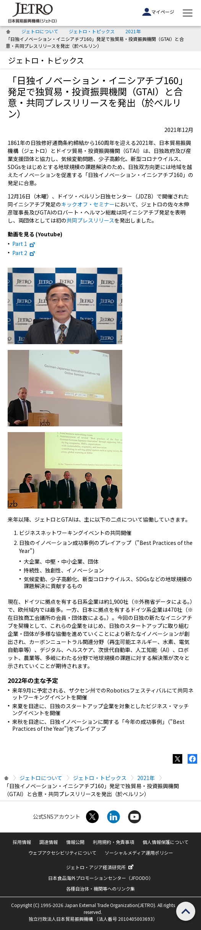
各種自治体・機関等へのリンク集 (100, 888)
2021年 (133, 31)
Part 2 (24, 253)
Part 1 (24, 243)
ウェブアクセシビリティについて (62, 852)
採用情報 (22, 842)
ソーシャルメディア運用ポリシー (139, 852)
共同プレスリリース (90, 220)
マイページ (158, 11)
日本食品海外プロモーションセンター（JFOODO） (100, 878)
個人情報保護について (165, 842)
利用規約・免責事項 (113, 842)
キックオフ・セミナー (88, 204)
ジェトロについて (39, 31)
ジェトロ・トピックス (92, 31)
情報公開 (75, 842)
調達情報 (48, 842)
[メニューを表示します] (187, 13)
